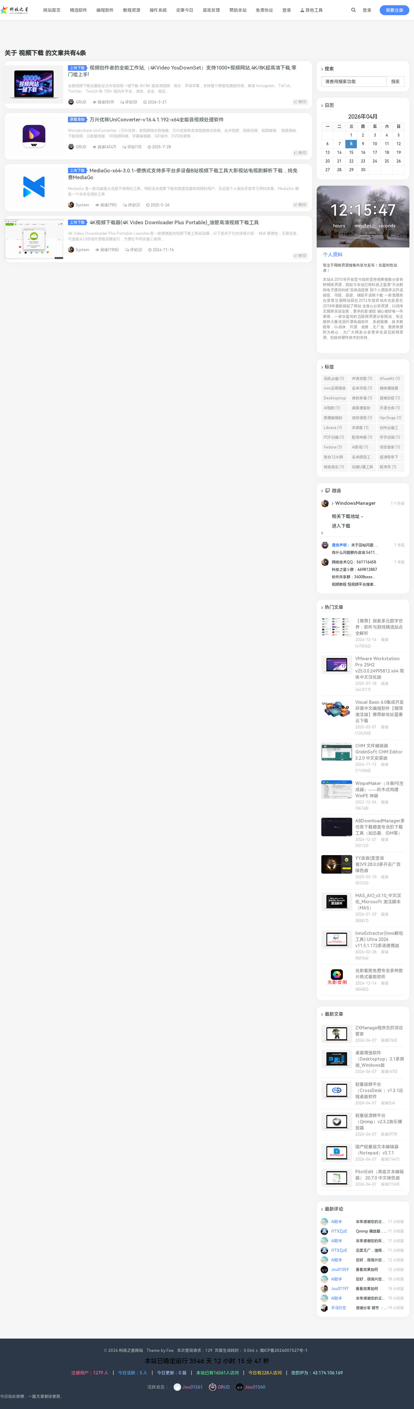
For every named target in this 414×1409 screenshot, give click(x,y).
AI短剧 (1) (332, 408)
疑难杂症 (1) (390, 398)
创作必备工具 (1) (389, 429)
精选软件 (78, 10)
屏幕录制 (78, 119)
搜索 (395, 81)
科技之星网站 (131, 1350)
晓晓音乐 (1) (334, 467)
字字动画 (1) (390, 437)
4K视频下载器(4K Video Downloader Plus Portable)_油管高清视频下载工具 (174, 223)
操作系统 (158, 10)
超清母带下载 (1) (389, 458)
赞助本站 (238, 10)
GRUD (81, 102)
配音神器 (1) (362, 437)
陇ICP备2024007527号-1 (284, 1350)
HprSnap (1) (390, 418)
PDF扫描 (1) (334, 437)
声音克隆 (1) (362, 379)
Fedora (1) (333, 447)
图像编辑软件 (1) (333, 419)
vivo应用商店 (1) (335, 389)
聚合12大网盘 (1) (333, 458)
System (82, 205)
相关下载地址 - (347, 516)
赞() (300, 102)
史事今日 (184, 10)
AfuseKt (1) (390, 379)
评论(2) (131, 205)
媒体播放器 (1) (389, 389)
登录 (367, 10)
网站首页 (52, 10)
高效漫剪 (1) (362, 418)
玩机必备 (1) (334, 379)
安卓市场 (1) (362, 388)
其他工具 (311, 10)
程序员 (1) (388, 467)
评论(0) (128, 102)
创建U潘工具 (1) (362, 468)
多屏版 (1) (360, 428)
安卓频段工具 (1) (361, 458)
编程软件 (105, 10)
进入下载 (341, 526)
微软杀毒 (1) (362, 398)
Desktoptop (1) (335, 399)
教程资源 (131, 10)
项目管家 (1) (390, 447)
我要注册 (394, 10)
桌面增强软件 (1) (361, 409)
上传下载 (78, 68)
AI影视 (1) (360, 447)
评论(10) (132, 147)
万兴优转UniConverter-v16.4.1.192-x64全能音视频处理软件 (157, 120)
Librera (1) (333, 428)
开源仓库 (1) (390, 408)
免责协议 (264, 10)
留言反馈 (211, 10)
